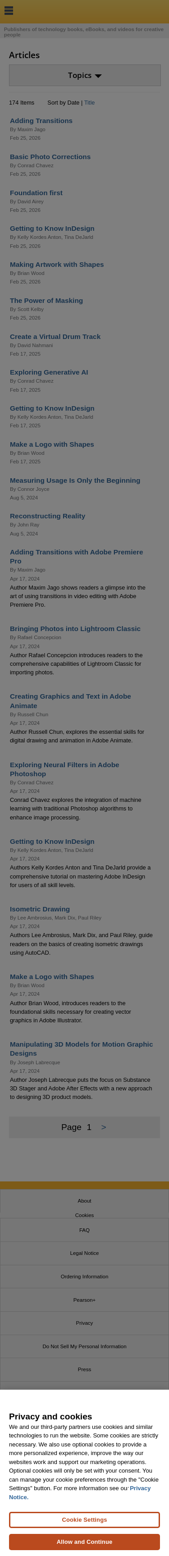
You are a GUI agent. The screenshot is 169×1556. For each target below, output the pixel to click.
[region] (84, 1473)
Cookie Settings (84, 1519)
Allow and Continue (85, 1541)
